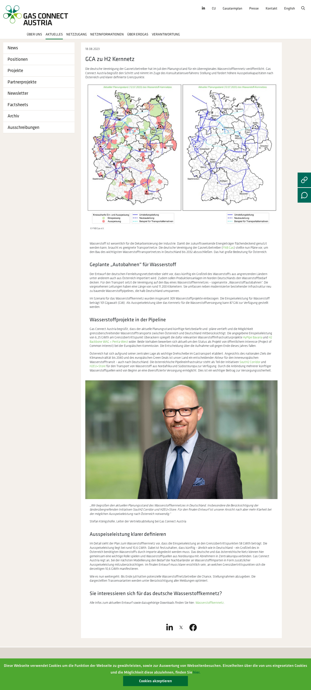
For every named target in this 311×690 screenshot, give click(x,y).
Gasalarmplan (232, 8)
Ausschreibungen (23, 127)
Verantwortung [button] (166, 34)
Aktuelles (54, 34)
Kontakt (271, 8)
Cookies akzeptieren (155, 681)
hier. (196, 672)
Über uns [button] (34, 34)
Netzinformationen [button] (107, 34)
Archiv (13, 116)
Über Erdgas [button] (137, 34)
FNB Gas (228, 248)
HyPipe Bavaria (252, 337)
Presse (254, 8)
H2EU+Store (98, 366)
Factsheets (18, 104)
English (289, 8)
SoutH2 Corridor (250, 362)
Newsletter (18, 93)
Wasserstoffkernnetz (209, 603)
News (13, 48)
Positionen (18, 59)
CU (214, 8)
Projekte (15, 70)
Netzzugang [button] (76, 34)
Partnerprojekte (22, 82)
